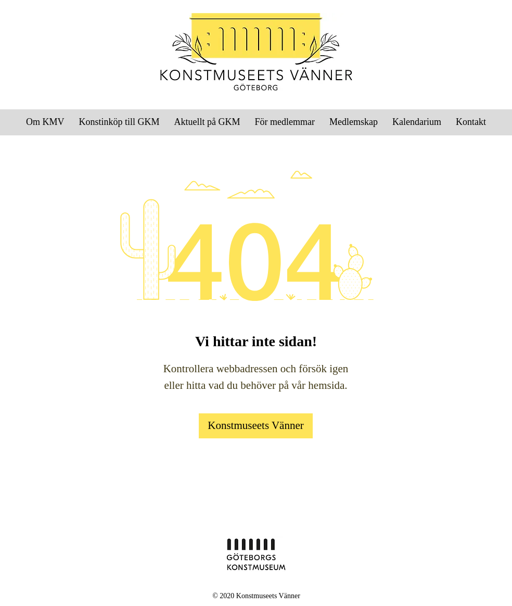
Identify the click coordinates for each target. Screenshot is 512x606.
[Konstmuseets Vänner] (256, 425)
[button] (285, 122)
